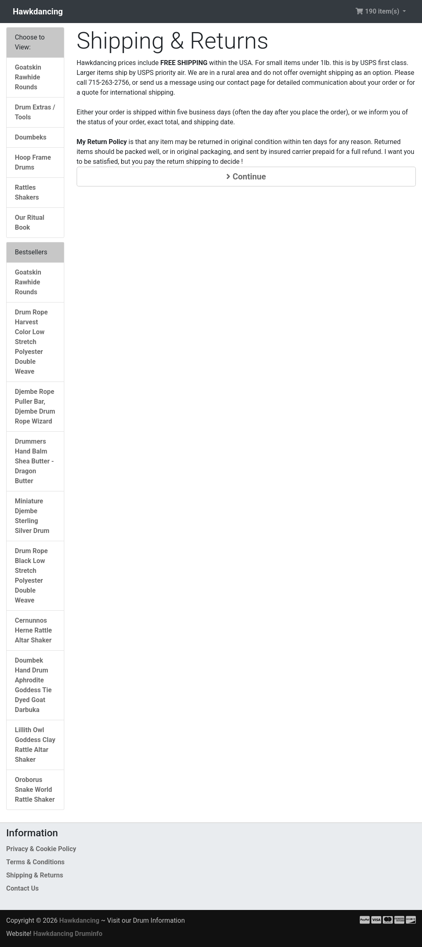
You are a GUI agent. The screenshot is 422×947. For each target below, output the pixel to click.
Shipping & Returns (34, 875)
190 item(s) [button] (378, 11)
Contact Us (22, 888)
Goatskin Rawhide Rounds (28, 77)
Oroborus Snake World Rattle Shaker (35, 789)
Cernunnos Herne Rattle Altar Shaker (33, 630)
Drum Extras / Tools (35, 112)
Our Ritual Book (29, 222)
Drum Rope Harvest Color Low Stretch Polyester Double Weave (31, 341)
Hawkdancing (38, 11)
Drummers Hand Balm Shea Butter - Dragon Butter (34, 461)
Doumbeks (31, 137)
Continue (246, 176)
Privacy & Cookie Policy (41, 849)
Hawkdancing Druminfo (67, 934)
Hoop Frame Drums (33, 162)
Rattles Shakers (27, 192)
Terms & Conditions (35, 862)
